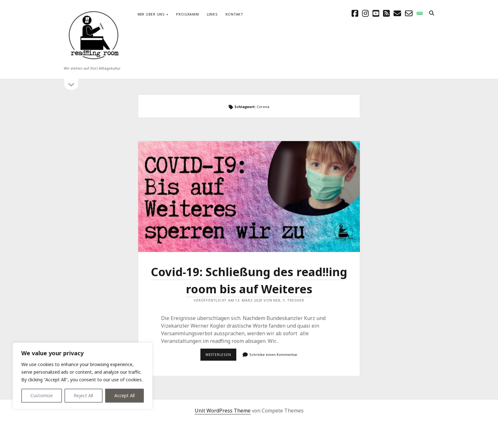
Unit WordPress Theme (223, 410)
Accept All (124, 395)
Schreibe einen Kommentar (273, 354)
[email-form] (409, 13)
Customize (41, 395)
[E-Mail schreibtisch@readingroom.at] (397, 13)
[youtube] (376, 13)
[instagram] (365, 13)
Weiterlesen (220, 356)
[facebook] (355, 13)
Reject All (83, 395)
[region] (82, 376)
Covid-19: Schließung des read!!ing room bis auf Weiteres (249, 196)
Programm (187, 14)
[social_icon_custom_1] (419, 13)
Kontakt (234, 14)
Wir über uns (151, 14)
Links (212, 14)
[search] (431, 13)
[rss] (386, 13)
